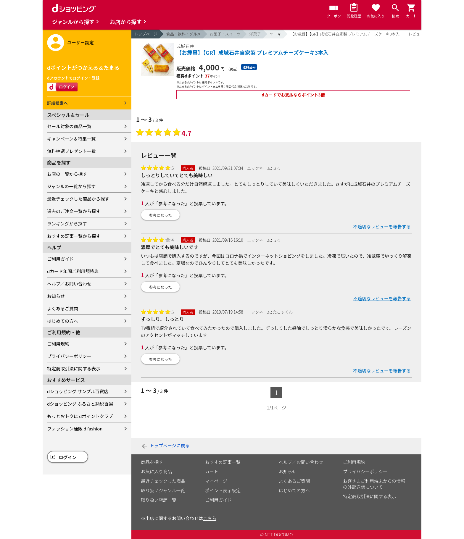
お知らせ (56, 296)
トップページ (145, 34)
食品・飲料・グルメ (183, 34)
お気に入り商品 (156, 471)
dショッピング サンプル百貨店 (77, 391)
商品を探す (152, 462)
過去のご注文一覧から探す (73, 211)
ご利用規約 (58, 343)
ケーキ (275, 34)
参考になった (160, 215)
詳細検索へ (57, 103)
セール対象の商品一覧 (69, 126)
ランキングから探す (67, 223)
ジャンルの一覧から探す (71, 186)
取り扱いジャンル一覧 (163, 490)
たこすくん (283, 312)
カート (211, 471)
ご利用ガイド (60, 259)
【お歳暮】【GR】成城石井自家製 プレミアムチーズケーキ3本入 (344, 34)
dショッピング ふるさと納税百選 (80, 404)
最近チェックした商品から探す (78, 199)
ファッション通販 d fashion (74, 428)
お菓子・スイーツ (225, 34)
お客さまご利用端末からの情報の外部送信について (374, 484)
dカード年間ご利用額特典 (73, 271)
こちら (209, 518)
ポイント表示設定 (223, 490)
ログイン (68, 457)
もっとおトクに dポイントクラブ (80, 416)
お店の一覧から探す (67, 174)
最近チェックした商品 (163, 481)
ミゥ (277, 168)
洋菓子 (255, 34)
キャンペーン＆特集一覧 (71, 138)
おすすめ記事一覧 (223, 462)
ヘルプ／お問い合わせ (69, 283)
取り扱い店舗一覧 (158, 500)
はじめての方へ (62, 321)
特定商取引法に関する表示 (73, 368)
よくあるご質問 (62, 308)
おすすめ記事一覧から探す (73, 236)
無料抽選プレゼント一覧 (71, 151)
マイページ (216, 481)
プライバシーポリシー (69, 356)
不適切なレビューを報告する (382, 226)
